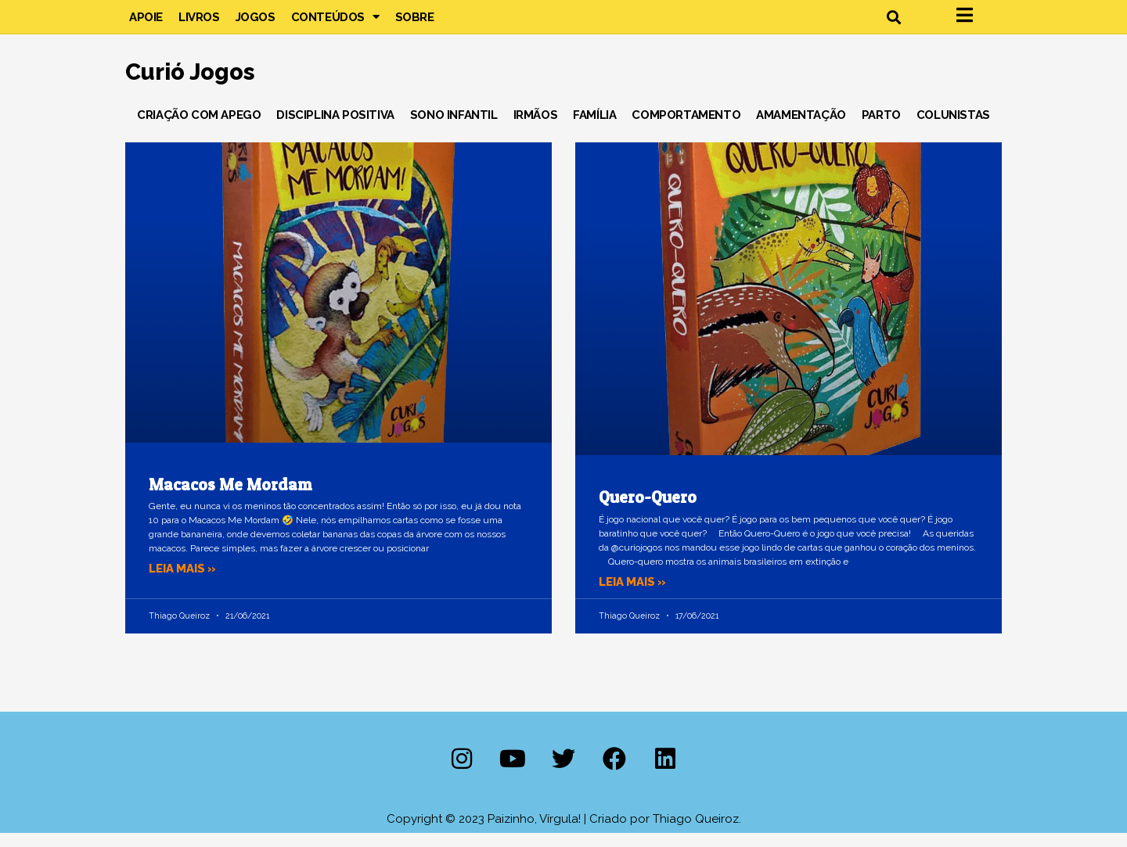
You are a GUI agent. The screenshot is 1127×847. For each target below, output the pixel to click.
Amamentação (801, 128)
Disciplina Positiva (335, 128)
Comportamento (686, 128)
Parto (881, 128)
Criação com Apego (199, 128)
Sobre (414, 23)
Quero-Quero (648, 511)
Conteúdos (335, 23)
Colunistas (953, 128)
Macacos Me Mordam (230, 498)
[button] (893, 24)
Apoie (146, 23)
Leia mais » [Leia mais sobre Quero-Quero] (633, 595)
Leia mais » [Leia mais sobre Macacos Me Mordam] (183, 582)
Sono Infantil (454, 128)
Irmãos (535, 128)
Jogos (255, 23)
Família (594, 128)
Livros (199, 23)
